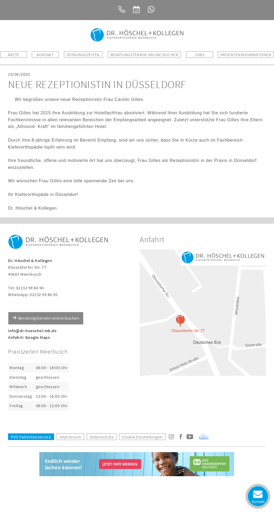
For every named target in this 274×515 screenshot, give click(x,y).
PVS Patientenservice (31, 437)
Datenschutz (102, 437)
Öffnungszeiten (83, 54)
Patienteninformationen (245, 54)
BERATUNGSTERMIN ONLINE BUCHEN (144, 54)
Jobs (199, 54)
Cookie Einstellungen (142, 437)
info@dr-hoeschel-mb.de (32, 330)
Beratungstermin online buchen (48, 318)
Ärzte (14, 54)
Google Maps (37, 337)
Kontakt (45, 54)
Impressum (70, 437)
